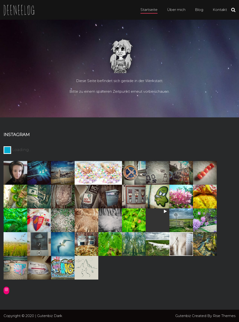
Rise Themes (224, 315)
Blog (199, 9)
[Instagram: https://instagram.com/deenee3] (6, 289)
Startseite (149, 9)
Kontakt (220, 9)
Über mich (176, 9)
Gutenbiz (183, 315)
